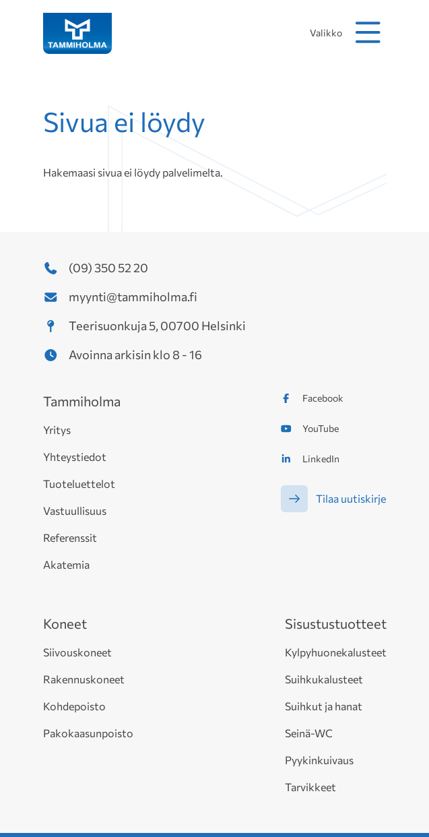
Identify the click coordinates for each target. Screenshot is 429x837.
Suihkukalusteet (324, 679)
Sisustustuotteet (336, 623)
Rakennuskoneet (84, 679)
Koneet (65, 623)
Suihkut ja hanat (323, 706)
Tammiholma (82, 401)
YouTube (320, 428)
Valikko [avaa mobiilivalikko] (348, 32)
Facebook (322, 398)
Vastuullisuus (74, 510)
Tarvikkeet (310, 786)
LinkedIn (320, 458)
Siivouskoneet (77, 652)
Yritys (57, 429)
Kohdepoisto (74, 706)
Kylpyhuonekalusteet (336, 652)
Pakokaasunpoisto (88, 732)
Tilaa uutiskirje (351, 498)
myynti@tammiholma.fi (133, 296)
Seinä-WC (309, 732)
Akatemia (66, 564)
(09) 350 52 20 (108, 267)
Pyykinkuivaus (319, 759)
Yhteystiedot (74, 456)
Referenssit (70, 537)
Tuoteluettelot (79, 483)
